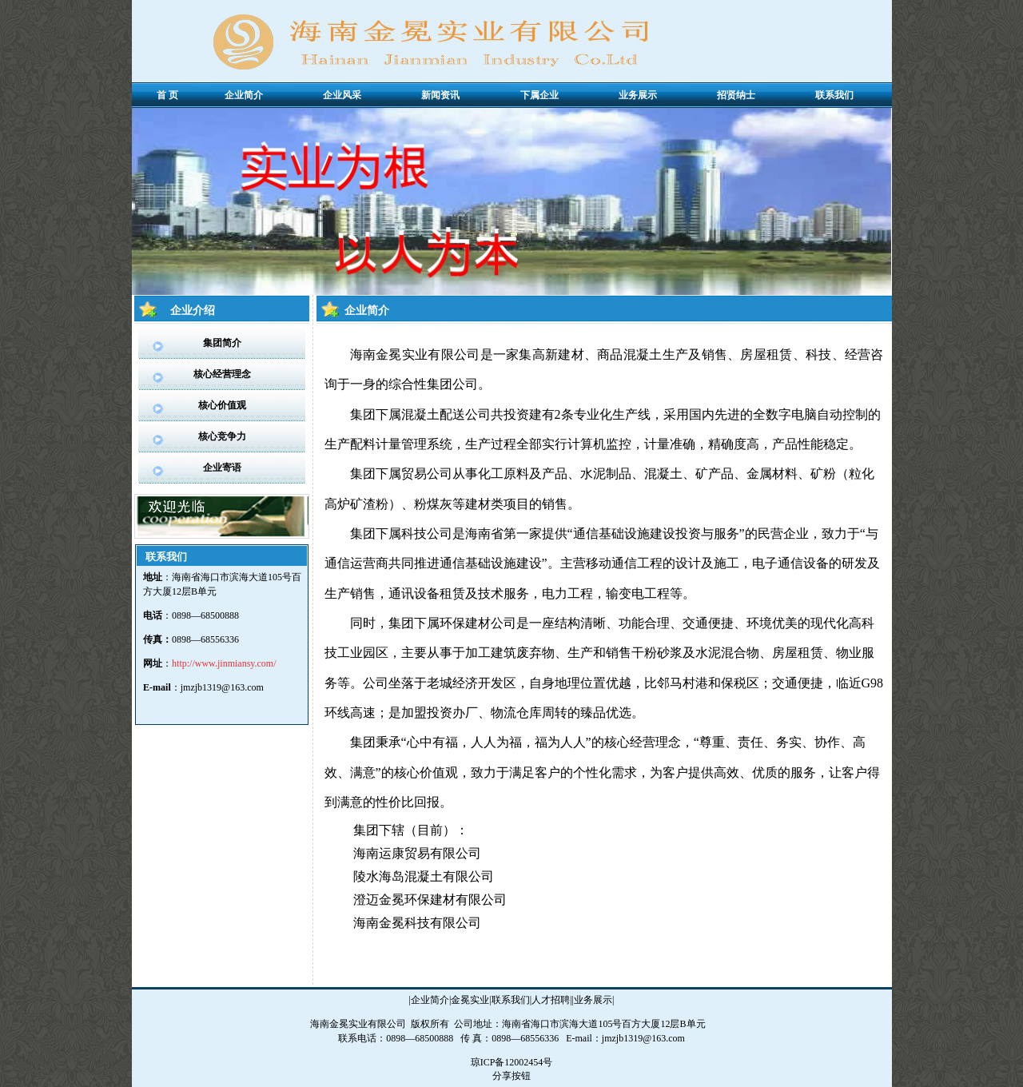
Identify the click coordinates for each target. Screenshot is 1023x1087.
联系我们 (511, 999)
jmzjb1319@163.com (222, 687)
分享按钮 (511, 1075)
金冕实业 (470, 999)
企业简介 (430, 999)
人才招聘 (550, 999)
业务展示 (593, 999)
